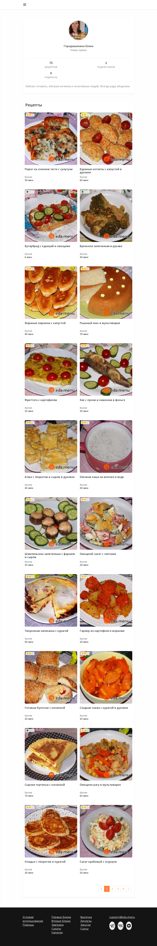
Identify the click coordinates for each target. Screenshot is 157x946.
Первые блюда (61, 917)
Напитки (57, 932)
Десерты (86, 921)
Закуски (85, 925)
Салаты (56, 928)
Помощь (28, 925)
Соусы (84, 928)
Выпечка (86, 917)
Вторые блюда (61, 921)
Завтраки (58, 925)
